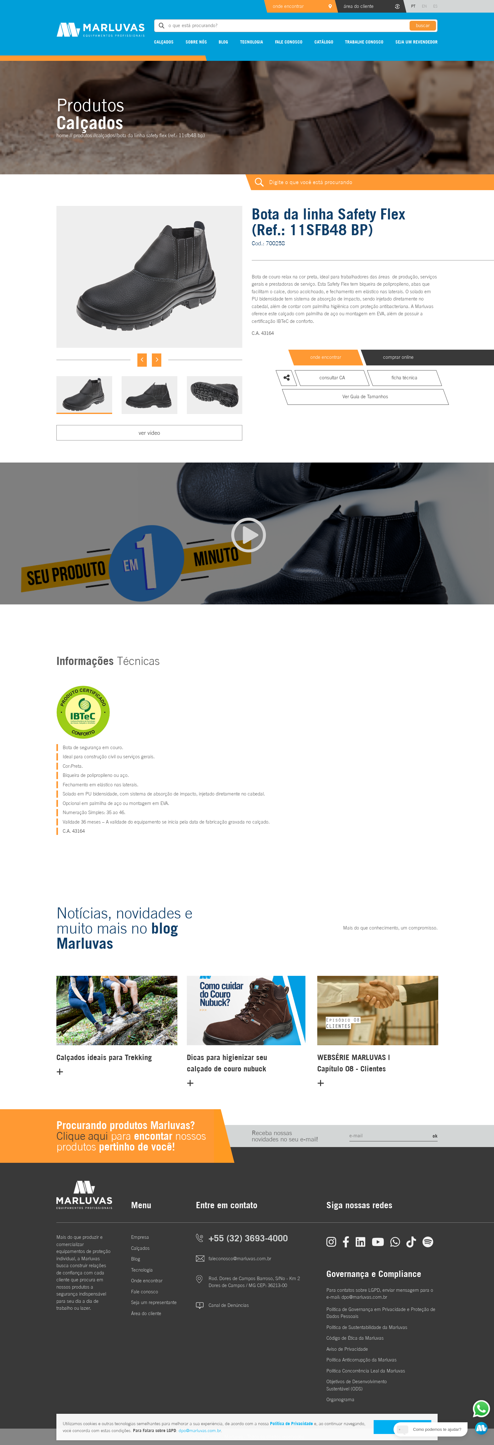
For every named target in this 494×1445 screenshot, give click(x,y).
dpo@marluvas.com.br (200, 1430)
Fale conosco (288, 41)
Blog (223, 41)
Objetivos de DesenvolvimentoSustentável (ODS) (356, 1385)
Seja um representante (154, 1302)
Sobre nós (196, 41)
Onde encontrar (147, 1280)
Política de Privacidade (291, 1423)
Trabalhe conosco (364, 41)
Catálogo (323, 41)
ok (435, 1136)
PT (413, 6)
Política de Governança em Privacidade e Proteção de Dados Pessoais (380, 1313)
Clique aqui (82, 1136)
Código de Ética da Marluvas (355, 1338)
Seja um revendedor (416, 41)
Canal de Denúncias (229, 1305)
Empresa (140, 1237)
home (62, 135)
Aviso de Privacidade (347, 1349)
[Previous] (142, 360)
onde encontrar (288, 6)
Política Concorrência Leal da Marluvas (365, 1370)
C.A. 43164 (263, 333)
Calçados (164, 41)
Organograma (340, 1399)
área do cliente (359, 6)
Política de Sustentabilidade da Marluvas (366, 1327)
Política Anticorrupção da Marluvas (361, 1359)
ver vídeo (149, 432)
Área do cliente (146, 1313)
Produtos (82, 135)
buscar (423, 25)
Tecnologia (251, 41)
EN (424, 6)
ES (435, 6)
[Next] (156, 360)
